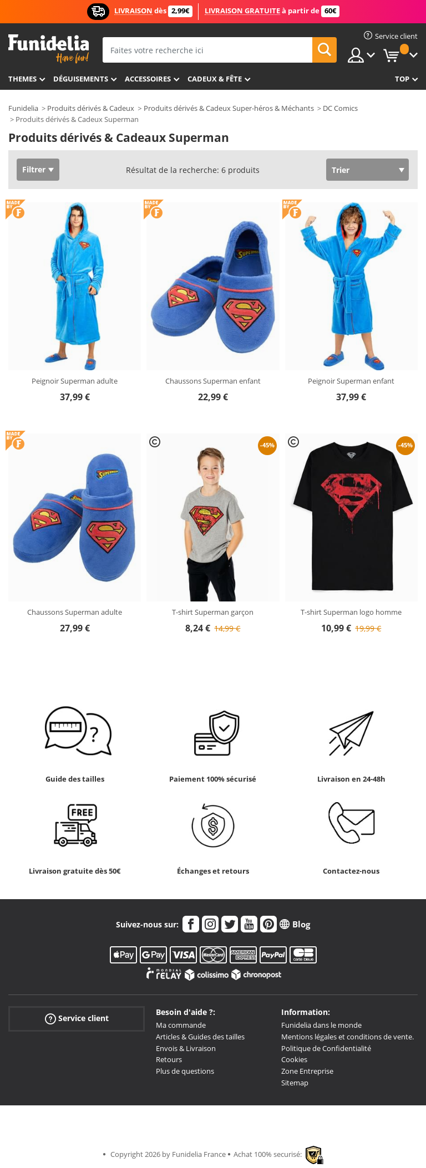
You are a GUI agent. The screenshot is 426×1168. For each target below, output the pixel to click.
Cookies (294, 1059)
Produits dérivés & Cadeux (90, 108)
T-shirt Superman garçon (212, 612)
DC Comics (340, 108)
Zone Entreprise (307, 1071)
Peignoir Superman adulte (75, 381)
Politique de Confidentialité (326, 1048)
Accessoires (148, 79)
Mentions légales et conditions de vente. (347, 1037)
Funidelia (23, 108)
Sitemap (294, 1083)
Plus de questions (185, 1071)
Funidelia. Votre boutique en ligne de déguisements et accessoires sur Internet (48, 49)
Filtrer (33, 169)
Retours (169, 1059)
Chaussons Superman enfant (213, 381)
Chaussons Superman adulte (74, 612)
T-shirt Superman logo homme (351, 612)
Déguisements (80, 79)
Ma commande (181, 1025)
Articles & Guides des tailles (200, 1037)
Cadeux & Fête (214, 79)
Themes (22, 79)
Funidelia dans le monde (321, 1025)
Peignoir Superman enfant (351, 381)
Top (402, 79)
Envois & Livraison (186, 1048)
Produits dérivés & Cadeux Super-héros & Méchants (229, 108)
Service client (77, 1018)
